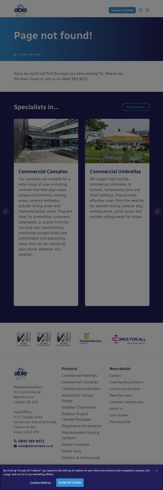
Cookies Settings (40, 484)
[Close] (156, 473)
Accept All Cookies (69, 484)
